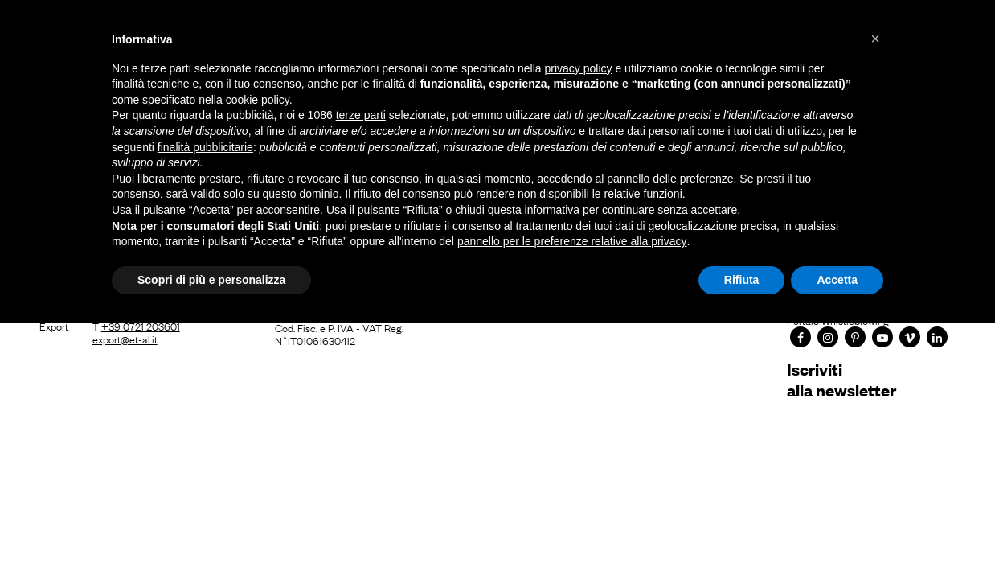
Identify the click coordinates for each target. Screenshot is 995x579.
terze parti (361, 115)
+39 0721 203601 (140, 326)
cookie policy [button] (257, 99)
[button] (875, 38)
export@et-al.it (125, 339)
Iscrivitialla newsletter (841, 379)
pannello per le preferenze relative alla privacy (572, 241)
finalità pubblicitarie (205, 147)
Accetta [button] (837, 279)
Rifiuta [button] (742, 279)
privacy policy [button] (578, 68)
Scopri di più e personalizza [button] (211, 279)
